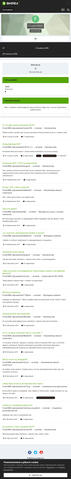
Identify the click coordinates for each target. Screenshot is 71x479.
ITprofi (26, 362)
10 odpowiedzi (27, 325)
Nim (24, 212)
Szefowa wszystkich (31, 408)
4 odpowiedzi (26, 419)
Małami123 (27, 190)
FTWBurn (27, 295)
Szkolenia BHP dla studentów (16, 314)
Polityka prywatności (35, 458)
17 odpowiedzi (27, 137)
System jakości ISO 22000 (52, 276)
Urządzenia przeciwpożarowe (54, 386)
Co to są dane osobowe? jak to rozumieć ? (22, 333)
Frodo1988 (6, 128)
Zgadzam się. (35, 475)
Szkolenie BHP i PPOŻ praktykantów (19, 163)
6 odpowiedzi (29, 201)
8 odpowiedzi (27, 156)
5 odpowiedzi (27, 285)
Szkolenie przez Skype (13, 252)
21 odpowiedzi (27, 263)
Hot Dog (26, 386)
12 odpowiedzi (29, 244)
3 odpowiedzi (29, 225)
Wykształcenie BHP (11, 144)
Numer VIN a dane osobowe (15, 187)
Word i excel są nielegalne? (15, 359)
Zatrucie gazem (9, 209)
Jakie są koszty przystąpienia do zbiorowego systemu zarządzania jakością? (33, 272)
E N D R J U (28, 147)
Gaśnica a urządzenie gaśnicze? (17, 405)
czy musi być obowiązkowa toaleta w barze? (23, 233)
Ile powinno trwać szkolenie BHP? (18, 426)
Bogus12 (26, 166)
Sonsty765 (27, 128)
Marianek (27, 317)
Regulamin (51, 467)
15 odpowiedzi (27, 438)
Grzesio (26, 276)
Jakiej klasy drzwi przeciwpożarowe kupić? (22, 383)
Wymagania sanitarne (52, 236)
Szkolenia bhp (50, 128)
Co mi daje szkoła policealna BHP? (18, 125)
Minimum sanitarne (11, 292)
